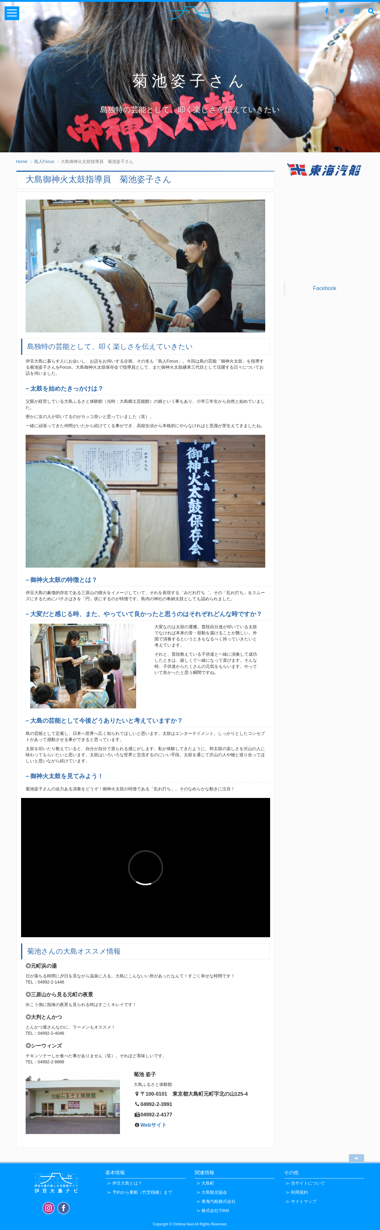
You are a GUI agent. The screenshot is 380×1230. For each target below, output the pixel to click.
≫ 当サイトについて (305, 1183)
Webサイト (153, 1125)
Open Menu (12, 13)
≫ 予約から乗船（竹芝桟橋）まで (139, 1192)
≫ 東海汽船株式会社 (216, 1201)
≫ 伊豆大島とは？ (124, 1183)
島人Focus (44, 161)
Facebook (324, 288)
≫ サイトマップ (301, 1201)
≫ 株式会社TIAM (212, 1210)
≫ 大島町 (205, 1183)
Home (21, 161)
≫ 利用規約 (296, 1192)
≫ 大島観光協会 (211, 1192)
